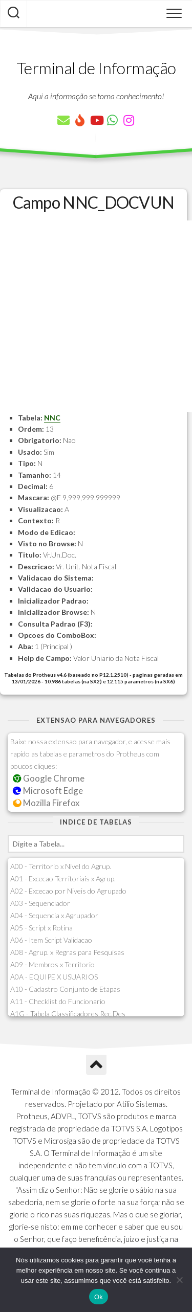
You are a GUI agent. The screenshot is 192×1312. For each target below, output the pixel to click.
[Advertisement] (96, 316)
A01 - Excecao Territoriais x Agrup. (63, 878)
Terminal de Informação (96, 68)
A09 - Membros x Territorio (52, 964)
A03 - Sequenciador (40, 903)
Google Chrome (48, 778)
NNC (52, 417)
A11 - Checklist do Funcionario (57, 1001)
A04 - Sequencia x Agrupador (54, 915)
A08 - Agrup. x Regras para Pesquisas (67, 952)
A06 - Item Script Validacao (51, 940)
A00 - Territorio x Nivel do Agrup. (60, 866)
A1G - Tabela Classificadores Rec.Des (67, 1013)
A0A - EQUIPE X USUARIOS (54, 976)
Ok (98, 1297)
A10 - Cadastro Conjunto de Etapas (65, 989)
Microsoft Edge (48, 790)
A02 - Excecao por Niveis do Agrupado (68, 890)
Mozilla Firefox (46, 802)
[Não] (179, 1280)
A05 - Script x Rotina (41, 927)
